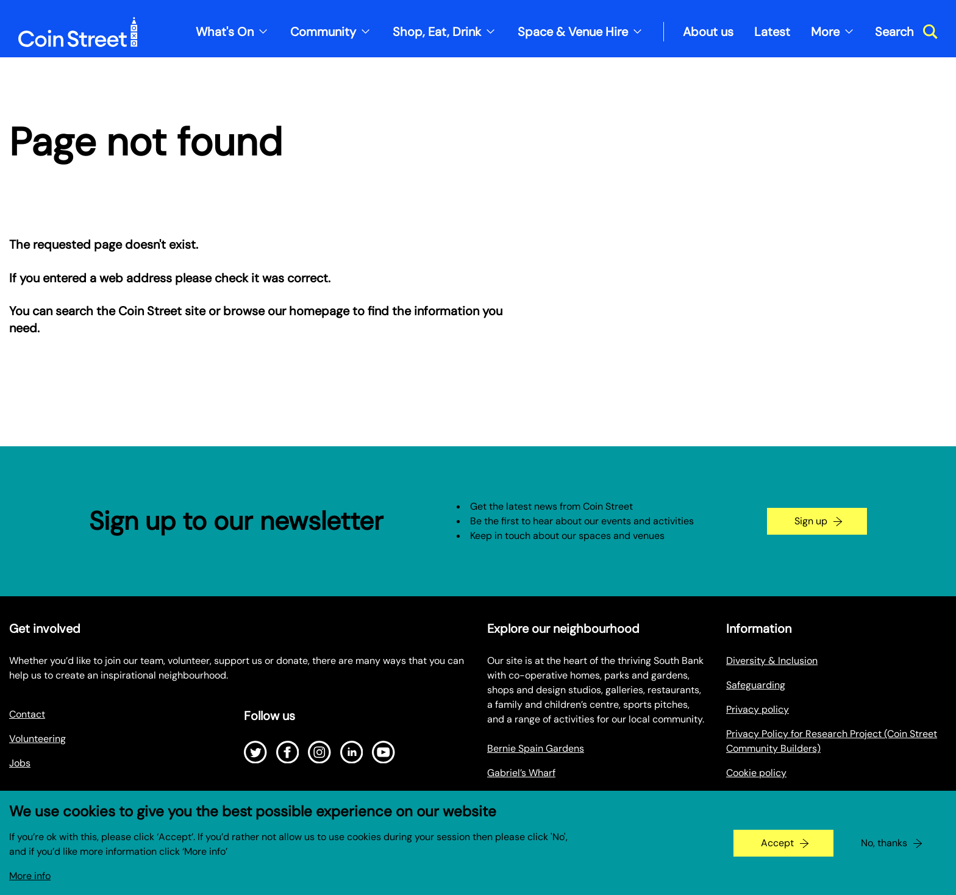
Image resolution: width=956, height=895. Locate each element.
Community (323, 32)
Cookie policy (756, 772)
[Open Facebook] (287, 752)
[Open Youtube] (383, 752)
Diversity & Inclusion (772, 660)
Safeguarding (755, 685)
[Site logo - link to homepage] (78, 32)
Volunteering (37, 738)
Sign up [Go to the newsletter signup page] (810, 521)
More (825, 32)
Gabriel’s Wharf (521, 772)
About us (708, 32)
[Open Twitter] (255, 752)
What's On (225, 32)
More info (30, 885)
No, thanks (884, 852)
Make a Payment (762, 797)
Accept (777, 852)
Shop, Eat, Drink (437, 32)
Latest (772, 32)
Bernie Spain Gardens (535, 748)
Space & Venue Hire (573, 32)
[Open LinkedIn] (351, 752)
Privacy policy (757, 709)
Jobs (19, 763)
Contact (27, 714)
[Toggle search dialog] (906, 32)
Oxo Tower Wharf (525, 797)
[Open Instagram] (319, 752)
